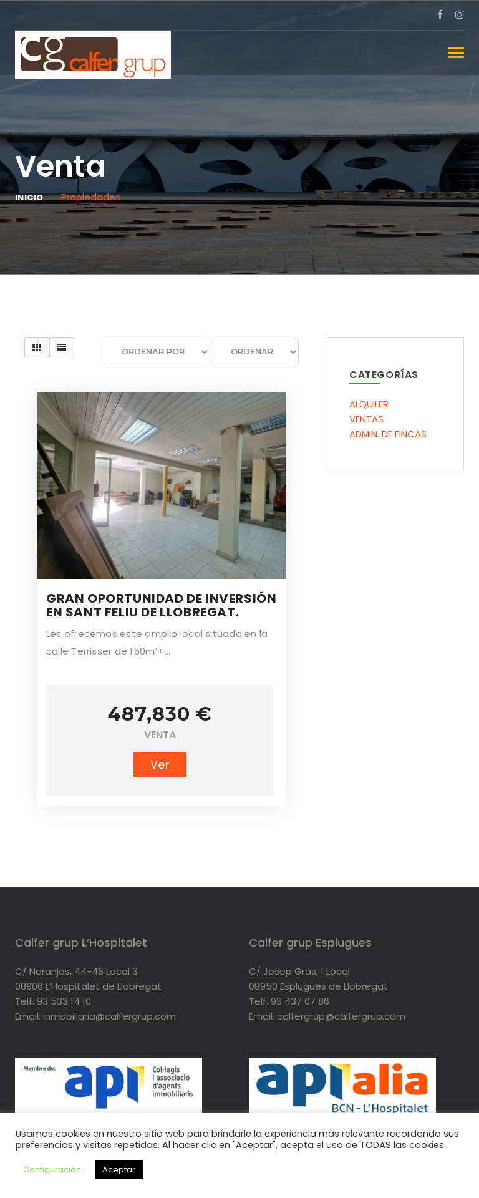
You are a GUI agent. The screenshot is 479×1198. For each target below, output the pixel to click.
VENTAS (366, 419)
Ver (160, 764)
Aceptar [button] (118, 1170)
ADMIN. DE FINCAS (388, 434)
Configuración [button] (52, 1170)
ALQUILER (369, 404)
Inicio (29, 197)
